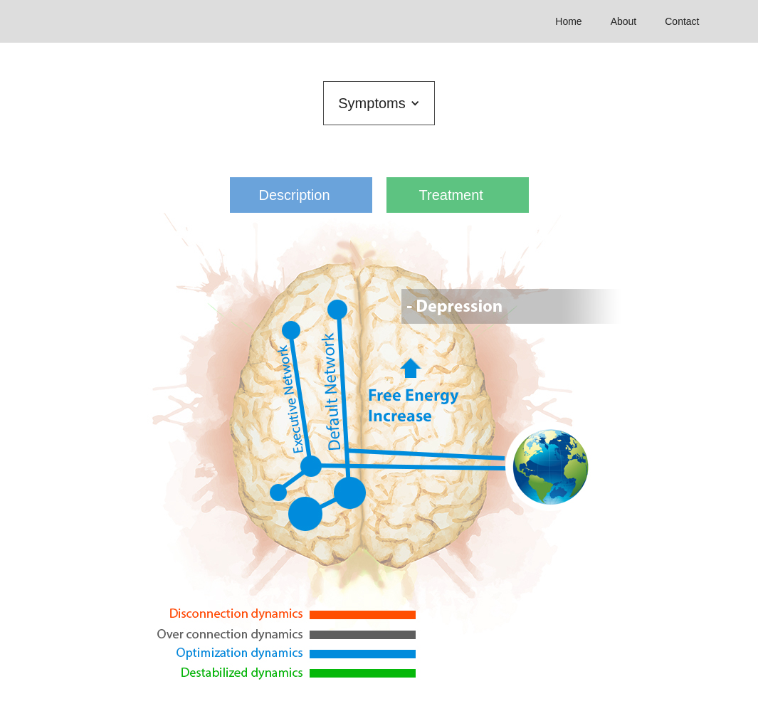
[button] (378, 103)
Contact (682, 21)
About (624, 21)
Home (568, 21)
